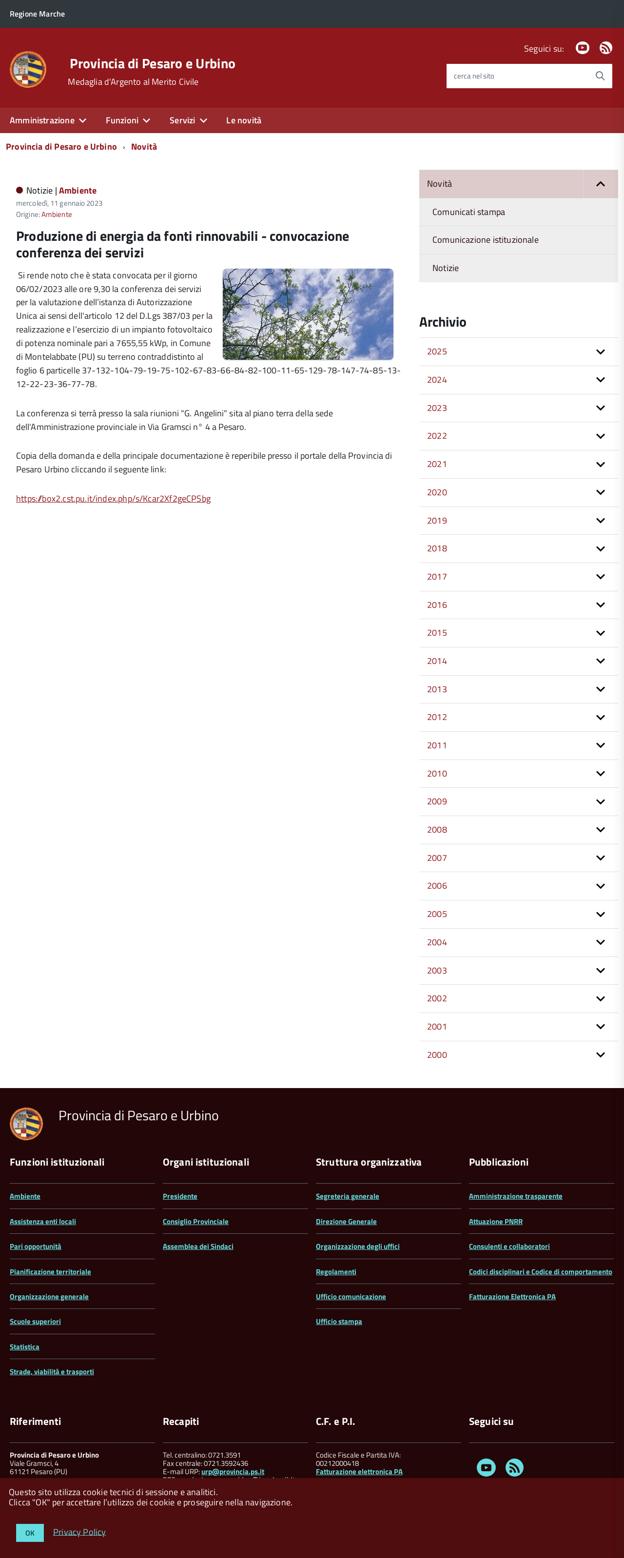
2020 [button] (437, 492)
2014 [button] (437, 660)
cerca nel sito (474, 76)
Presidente (180, 1196)
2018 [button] (437, 548)
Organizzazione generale (49, 1296)
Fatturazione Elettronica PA (512, 1296)
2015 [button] (437, 632)
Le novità (243, 120)
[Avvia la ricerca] (600, 76)
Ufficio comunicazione (351, 1296)
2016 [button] (437, 604)
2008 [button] (437, 829)
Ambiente (78, 190)
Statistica (24, 1346)
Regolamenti (336, 1271)
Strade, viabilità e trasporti (52, 1371)
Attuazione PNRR (496, 1221)
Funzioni (122, 120)
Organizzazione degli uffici (358, 1246)
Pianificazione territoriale (50, 1271)
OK (30, 1533)
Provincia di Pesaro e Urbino (152, 63)
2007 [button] (437, 857)
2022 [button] (437, 435)
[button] (600, 184)
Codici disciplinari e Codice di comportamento (540, 1271)
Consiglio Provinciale (196, 1221)
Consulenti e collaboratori (509, 1246)
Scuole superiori (35, 1321)
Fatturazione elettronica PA (359, 1471)
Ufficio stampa (339, 1321)
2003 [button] (437, 970)
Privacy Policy (79, 1531)
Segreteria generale (347, 1196)
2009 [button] (437, 801)
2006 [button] (437, 885)
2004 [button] (437, 942)
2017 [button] (437, 576)
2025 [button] (437, 351)
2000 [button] (437, 1054)
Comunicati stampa (468, 211)
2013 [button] (437, 689)
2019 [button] (437, 520)
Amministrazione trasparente (516, 1196)
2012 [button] (437, 716)
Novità (144, 146)
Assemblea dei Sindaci (198, 1246)
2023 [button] (437, 407)
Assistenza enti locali (43, 1221)
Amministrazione (42, 120)
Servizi (182, 120)
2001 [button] (437, 1026)
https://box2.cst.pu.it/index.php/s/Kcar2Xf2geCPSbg (113, 498)
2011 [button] (437, 745)
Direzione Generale (346, 1221)
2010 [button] (437, 773)
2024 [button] (437, 379)
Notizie (445, 267)
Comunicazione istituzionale (485, 239)
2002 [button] (437, 998)
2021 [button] (437, 463)
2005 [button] (437, 913)
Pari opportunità (35, 1246)
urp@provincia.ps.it (232, 1471)
